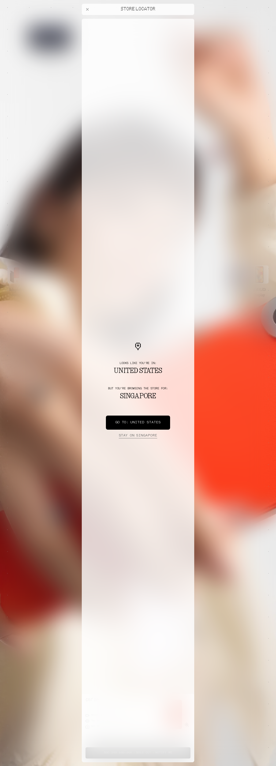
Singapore (138, 435)
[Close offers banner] (188, 20)
